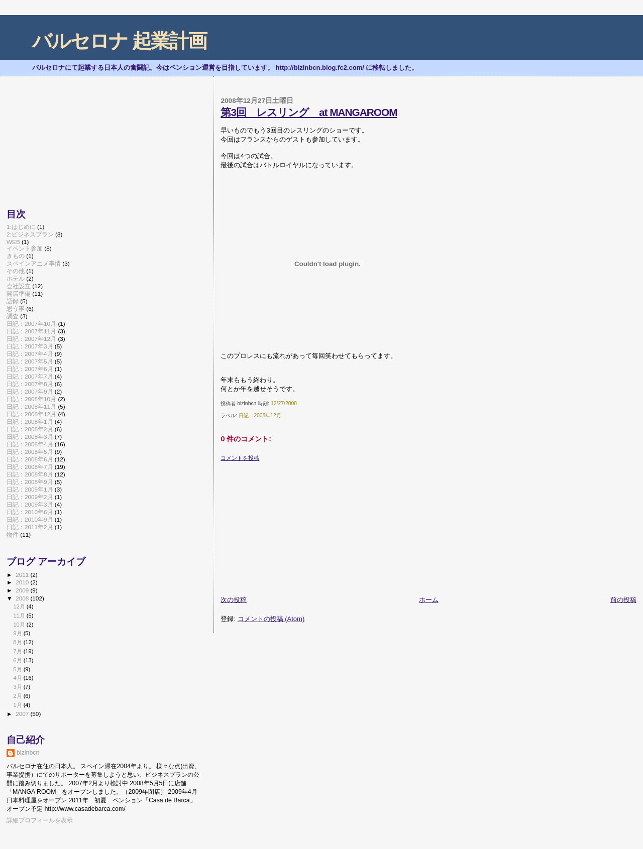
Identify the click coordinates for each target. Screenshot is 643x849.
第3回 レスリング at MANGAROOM (309, 112)
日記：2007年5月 (30, 361)
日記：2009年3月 (30, 504)
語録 (13, 301)
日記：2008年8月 (30, 474)
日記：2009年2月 (30, 497)
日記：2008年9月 (30, 481)
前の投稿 (623, 599)
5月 (18, 669)
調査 (13, 316)
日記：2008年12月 (260, 415)
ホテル (16, 278)
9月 (18, 633)
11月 (19, 616)
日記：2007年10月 (31, 323)
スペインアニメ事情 (34, 263)
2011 (23, 574)
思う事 (16, 308)
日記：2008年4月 (30, 444)
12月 (19, 606)
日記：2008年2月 (30, 429)
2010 (23, 582)
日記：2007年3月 (30, 346)
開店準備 (19, 293)
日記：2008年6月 (30, 459)
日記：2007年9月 (30, 391)
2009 (23, 590)
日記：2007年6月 (30, 369)
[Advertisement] (296, 524)
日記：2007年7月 (30, 376)
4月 (18, 678)
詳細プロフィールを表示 (40, 820)
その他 (16, 271)
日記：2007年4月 (30, 353)
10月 (19, 625)
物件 (13, 534)
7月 (18, 651)
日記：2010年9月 (30, 519)
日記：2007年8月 (30, 384)
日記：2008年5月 (30, 451)
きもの (16, 256)
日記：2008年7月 (30, 466)
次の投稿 (234, 599)
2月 (18, 696)
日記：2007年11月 (31, 331)
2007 (23, 713)
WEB (13, 241)
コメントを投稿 (240, 458)
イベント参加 (25, 248)
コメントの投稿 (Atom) (271, 619)
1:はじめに (21, 226)
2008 (23, 598)
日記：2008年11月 (31, 406)
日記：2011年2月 (30, 527)
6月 (18, 660)
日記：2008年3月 (30, 436)
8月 (18, 642)
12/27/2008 (284, 403)
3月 (18, 687)
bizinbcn (28, 752)
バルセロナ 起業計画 (119, 41)
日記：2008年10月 (31, 399)
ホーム (429, 599)
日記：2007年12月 (31, 338)
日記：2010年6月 (30, 512)
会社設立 (19, 286)
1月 (18, 705)
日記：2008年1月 (30, 421)
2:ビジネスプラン (30, 234)
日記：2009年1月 (30, 489)
